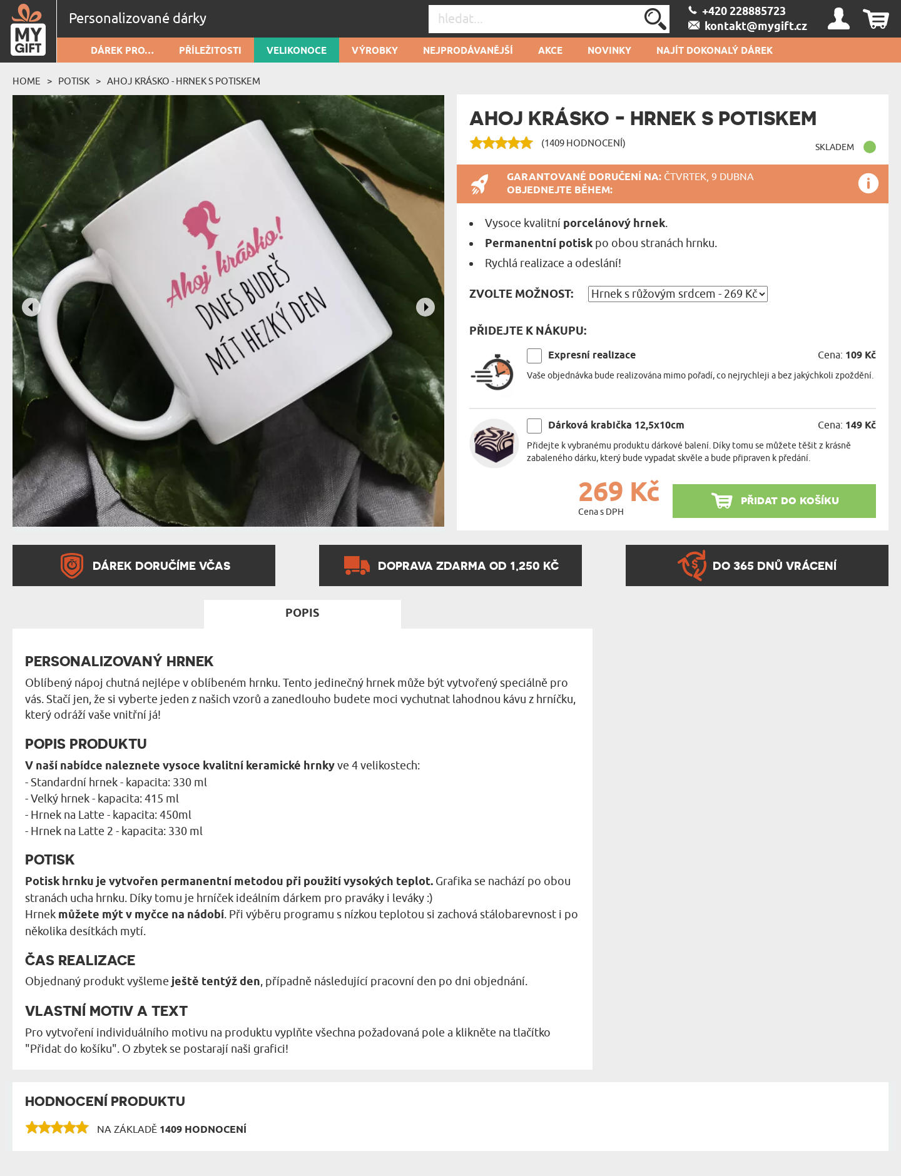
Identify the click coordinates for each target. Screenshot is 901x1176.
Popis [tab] (302, 613)
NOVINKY (609, 51)
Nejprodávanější (468, 51)
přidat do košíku (790, 500)
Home (27, 81)
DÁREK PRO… (122, 51)
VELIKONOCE (297, 51)
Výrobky (375, 51)
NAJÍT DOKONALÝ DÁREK (714, 51)
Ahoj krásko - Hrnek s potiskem (183, 81)
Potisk (73, 81)
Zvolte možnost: (521, 294)
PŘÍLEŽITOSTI (210, 51)
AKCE (550, 51)
